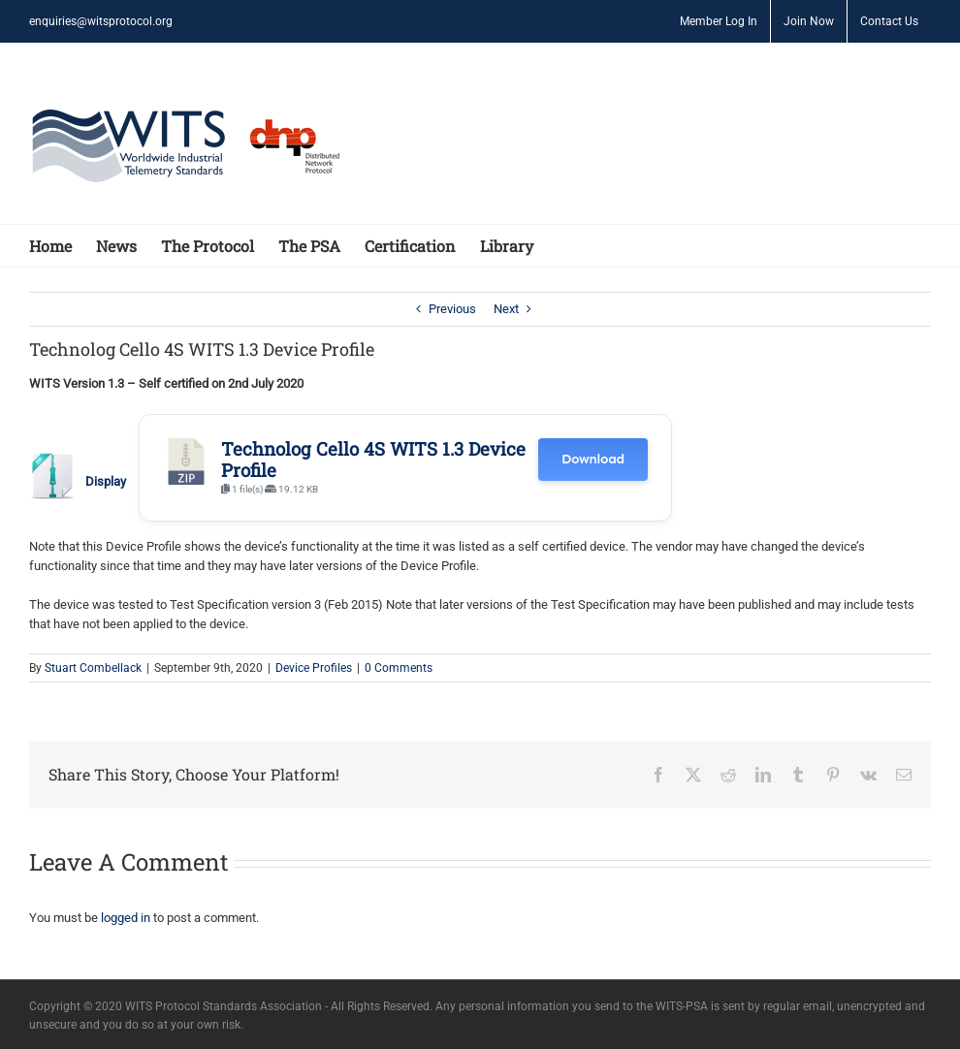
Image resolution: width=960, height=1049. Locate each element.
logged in (125, 917)
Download (592, 459)
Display (105, 481)
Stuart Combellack (93, 668)
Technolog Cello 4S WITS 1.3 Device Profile (373, 459)
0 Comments (398, 668)
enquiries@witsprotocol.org (101, 21)
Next (506, 309)
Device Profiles (313, 668)
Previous (452, 309)
